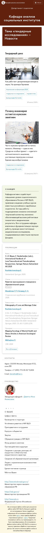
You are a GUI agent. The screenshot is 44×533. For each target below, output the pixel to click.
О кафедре (10, 189)
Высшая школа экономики (15, 3)
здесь (18, 515)
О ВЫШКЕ (9, 412)
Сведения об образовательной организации (21, 458)
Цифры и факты (11, 416)
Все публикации (11, 349)
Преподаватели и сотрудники (16, 427)
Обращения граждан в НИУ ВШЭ (17, 439)
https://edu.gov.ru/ (12, 492)
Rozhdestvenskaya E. (13, 270)
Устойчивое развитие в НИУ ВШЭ (18, 423)
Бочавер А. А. (23, 291)
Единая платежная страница (15, 468)
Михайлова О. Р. (11, 291)
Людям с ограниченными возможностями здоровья (20, 463)
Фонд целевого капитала (14, 443)
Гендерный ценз (14, 53)
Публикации (11, 248)
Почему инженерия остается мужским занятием (16, 114)
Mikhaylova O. (10, 340)
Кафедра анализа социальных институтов (22, 18)
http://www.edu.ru (11, 499)
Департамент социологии (22, 8)
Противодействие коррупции (16, 447)
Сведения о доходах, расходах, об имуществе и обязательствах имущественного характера (18, 452)
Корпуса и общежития (13, 431)
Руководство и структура (14, 419)
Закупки (8, 435)
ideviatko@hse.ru (16, 374)
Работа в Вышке (10, 472)
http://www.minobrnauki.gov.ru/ (16, 482)
